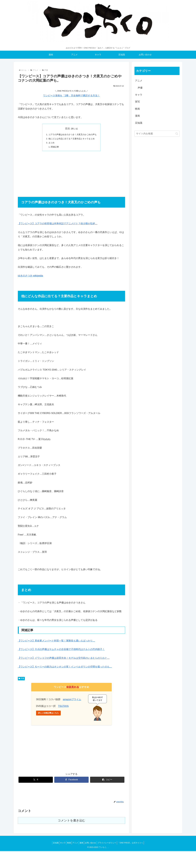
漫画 (137, 115)
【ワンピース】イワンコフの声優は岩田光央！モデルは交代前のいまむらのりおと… (64, 659)
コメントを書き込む (71, 821)
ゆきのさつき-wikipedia (30, 276)
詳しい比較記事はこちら (48, 714)
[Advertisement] (71, 174)
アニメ (138, 80)
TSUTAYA (63, 707)
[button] (107, 781)
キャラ (138, 94)
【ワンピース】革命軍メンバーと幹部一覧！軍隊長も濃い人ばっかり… (56, 641)
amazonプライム (72, 700)
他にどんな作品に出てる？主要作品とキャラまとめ (71, 139)
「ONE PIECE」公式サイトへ (135, 844)
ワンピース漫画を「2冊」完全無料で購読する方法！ (71, 95)
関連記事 (53, 147)
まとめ (50, 143)
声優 (21, 679)
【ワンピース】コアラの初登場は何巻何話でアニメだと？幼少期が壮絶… (57, 224)
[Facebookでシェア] (71, 781)
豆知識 (138, 123)
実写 (137, 101)
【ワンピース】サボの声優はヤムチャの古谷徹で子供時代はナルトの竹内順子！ (61, 650)
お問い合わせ (92, 844)
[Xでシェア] (36, 781)
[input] (157, 134)
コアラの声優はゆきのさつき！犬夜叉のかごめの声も (72, 134)
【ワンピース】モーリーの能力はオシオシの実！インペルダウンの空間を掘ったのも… (65, 667)
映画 (137, 108)
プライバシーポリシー (110, 844)
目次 (67, 128)
